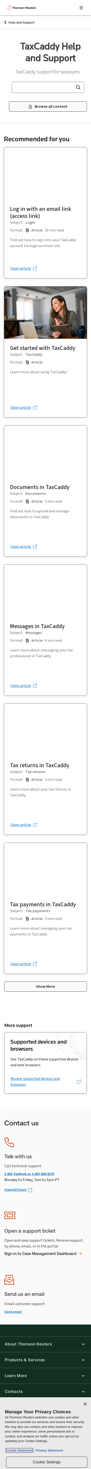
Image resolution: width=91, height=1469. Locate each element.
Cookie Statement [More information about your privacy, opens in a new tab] (19, 1450)
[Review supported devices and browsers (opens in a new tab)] (45, 1081)
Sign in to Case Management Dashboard (43, 1253)
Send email (13, 1311)
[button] (78, 87)
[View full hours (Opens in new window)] (18, 1190)
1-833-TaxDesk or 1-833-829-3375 (29, 1174)
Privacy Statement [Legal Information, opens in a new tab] (48, 1450)
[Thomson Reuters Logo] (22, 7)
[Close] (85, 1404)
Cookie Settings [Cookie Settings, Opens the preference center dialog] (46, 1462)
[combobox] (48, 87)
